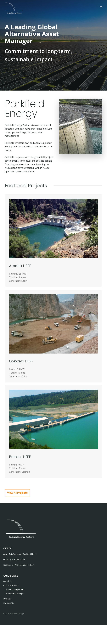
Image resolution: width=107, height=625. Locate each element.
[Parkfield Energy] (13, 8)
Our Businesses (11, 585)
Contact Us (8, 602)
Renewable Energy (14, 593)
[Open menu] (101, 7)
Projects (7, 598)
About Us (7, 581)
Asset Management (14, 589)
